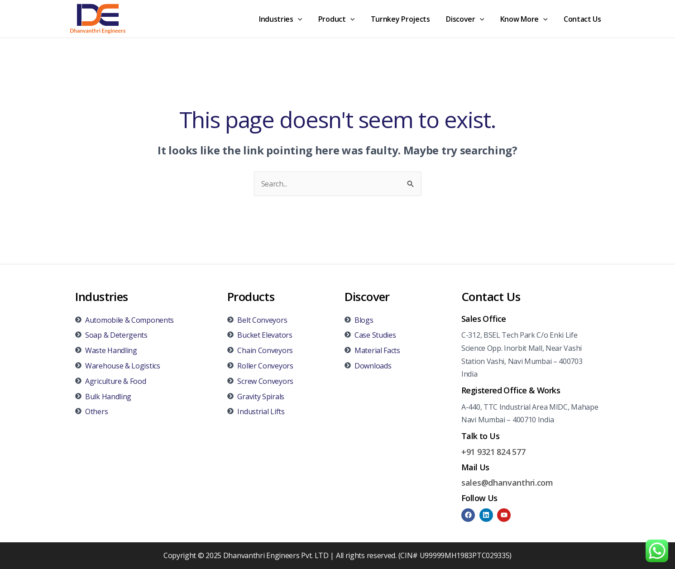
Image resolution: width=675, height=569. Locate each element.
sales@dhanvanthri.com (507, 482)
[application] (306, 19)
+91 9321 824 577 (493, 451)
